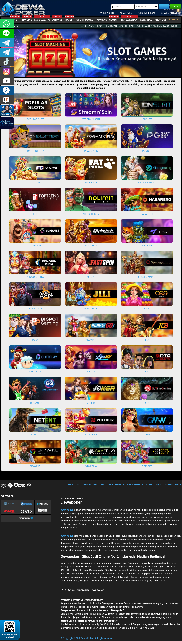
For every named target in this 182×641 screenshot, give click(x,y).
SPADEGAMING (146, 277)
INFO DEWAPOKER (7, 90)
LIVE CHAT (7, 99)
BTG (146, 403)
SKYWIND (35, 466)
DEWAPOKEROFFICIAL (7, 80)
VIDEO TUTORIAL (154, 485)
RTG (146, 371)
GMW (147, 434)
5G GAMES (35, 245)
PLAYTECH (91, 245)
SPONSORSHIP (173, 485)
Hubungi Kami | (149, 13)
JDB (147, 340)
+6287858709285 (7, 23)
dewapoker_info (7, 52)
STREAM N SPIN (91, 119)
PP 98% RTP (35, 308)
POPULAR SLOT (35, 119)
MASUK (164, 7)
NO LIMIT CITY (91, 214)
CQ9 (146, 308)
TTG (35, 214)
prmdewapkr (7, 61)
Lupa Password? (171, 13)
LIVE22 (91, 371)
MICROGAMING (147, 182)
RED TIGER (91, 434)
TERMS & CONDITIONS (92, 485)
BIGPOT (35, 340)
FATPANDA (91, 182)
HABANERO (146, 214)
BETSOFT (147, 466)
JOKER (91, 403)
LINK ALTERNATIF (116, 485)
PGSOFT (146, 151)
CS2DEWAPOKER (7, 33)
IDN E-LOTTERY (35, 151)
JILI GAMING (91, 308)
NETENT (35, 434)
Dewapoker (67, 510)
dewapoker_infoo (7, 42)
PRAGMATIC (91, 151)
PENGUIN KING (35, 277)
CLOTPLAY (35, 371)
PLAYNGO (91, 340)
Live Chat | (129, 13)
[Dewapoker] (23, 8)
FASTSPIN (91, 277)
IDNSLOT (147, 119)
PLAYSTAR (146, 245)
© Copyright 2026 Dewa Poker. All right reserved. (87, 638)
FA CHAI (35, 182)
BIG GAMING (35, 403)
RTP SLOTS (73, 485)
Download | (110, 13)
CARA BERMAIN (135, 485)
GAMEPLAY (91, 466)
